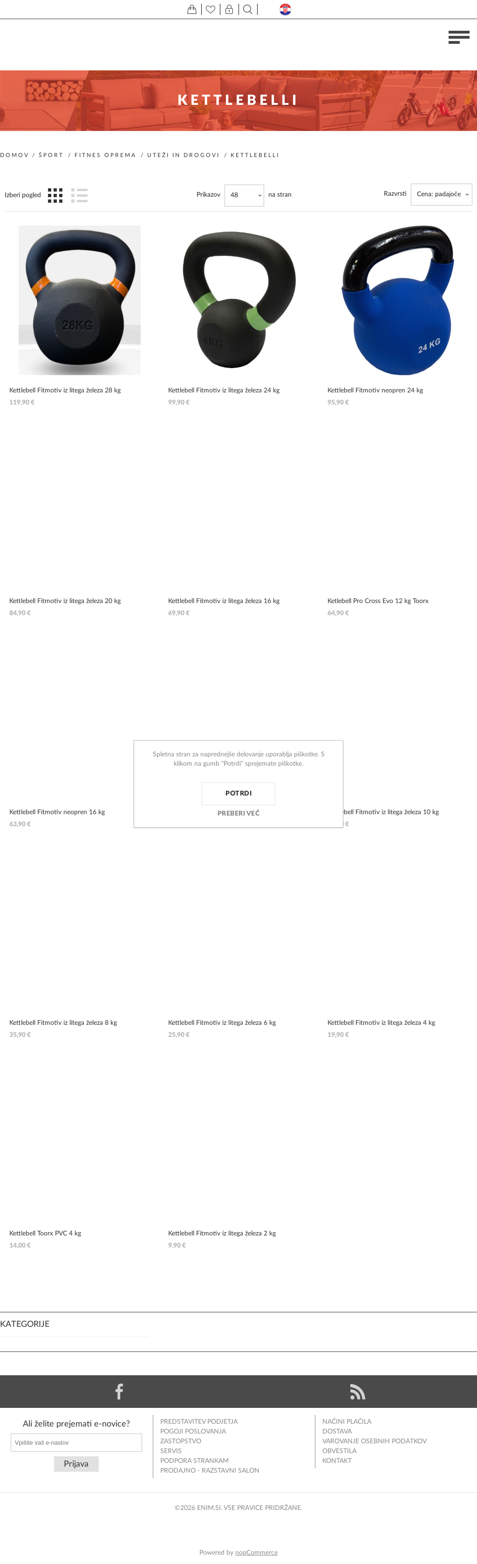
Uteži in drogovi (183, 155)
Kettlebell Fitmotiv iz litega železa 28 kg (65, 390)
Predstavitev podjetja (199, 1422)
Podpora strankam (194, 1461)
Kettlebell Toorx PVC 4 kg (45, 1233)
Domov (14, 155)
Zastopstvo (180, 1441)
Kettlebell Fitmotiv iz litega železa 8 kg (63, 1023)
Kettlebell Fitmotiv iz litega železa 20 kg (65, 601)
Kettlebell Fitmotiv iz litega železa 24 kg (223, 390)
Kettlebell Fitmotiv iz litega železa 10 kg (383, 812)
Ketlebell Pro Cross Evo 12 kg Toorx (378, 601)
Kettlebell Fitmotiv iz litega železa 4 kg (381, 1023)
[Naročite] (76, 1443)
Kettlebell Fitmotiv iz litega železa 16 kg (223, 601)
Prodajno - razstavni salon (209, 1471)
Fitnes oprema (105, 155)
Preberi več (239, 813)
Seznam (79, 195)
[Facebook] (119, 1391)
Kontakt (337, 1461)
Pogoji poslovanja (193, 1431)
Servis (171, 1451)
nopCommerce (256, 1553)
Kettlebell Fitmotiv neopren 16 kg (57, 812)
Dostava (337, 1431)
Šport (51, 155)
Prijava (76, 1464)
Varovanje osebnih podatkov (374, 1441)
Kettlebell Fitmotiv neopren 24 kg (375, 390)
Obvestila (339, 1451)
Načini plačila (346, 1422)
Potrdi (238, 793)
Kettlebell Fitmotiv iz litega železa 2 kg (222, 1233)
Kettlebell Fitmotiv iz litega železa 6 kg (222, 1023)
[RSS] (357, 1391)
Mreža (55, 195)
